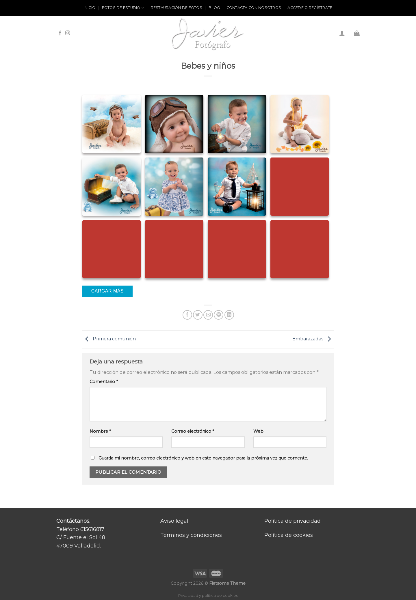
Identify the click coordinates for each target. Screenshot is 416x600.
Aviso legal (174, 521)
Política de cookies (288, 535)
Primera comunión (109, 339)
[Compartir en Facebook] (187, 315)
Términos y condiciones (191, 535)
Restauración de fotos (176, 7)
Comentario (104, 381)
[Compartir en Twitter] (198, 315)
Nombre (100, 431)
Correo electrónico (192, 431)
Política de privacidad (292, 521)
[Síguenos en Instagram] (67, 33)
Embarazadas (313, 339)
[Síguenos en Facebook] (60, 33)
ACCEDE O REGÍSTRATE (309, 7)
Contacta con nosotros (253, 7)
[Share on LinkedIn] (229, 315)
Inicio (90, 7)
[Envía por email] (208, 315)
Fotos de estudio (123, 8)
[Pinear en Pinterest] (218, 315)
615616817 (92, 529)
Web (258, 431)
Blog (214, 7)
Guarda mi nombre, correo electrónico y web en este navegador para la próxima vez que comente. (203, 458)
